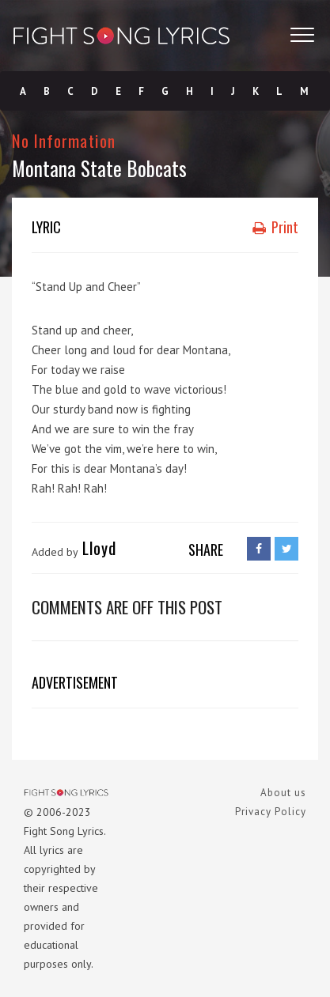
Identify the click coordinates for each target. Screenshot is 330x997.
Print (275, 227)
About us (283, 792)
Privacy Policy (270, 811)
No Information (64, 140)
